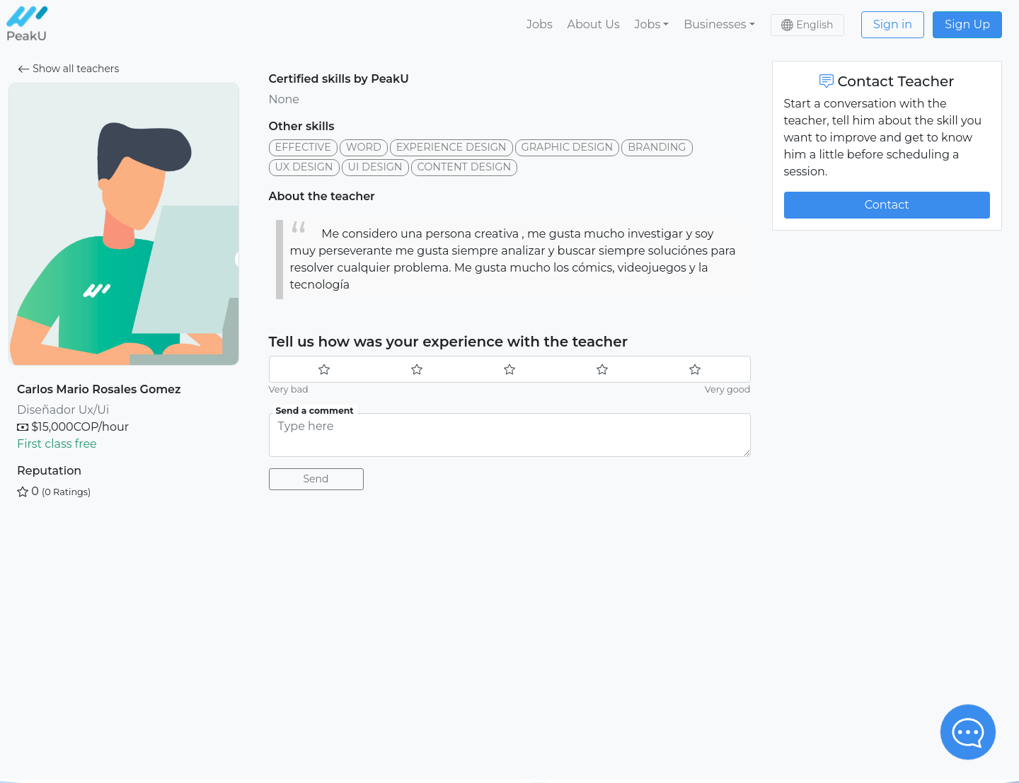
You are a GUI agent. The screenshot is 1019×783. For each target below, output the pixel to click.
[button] (652, 24)
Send (316, 478)
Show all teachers (68, 68)
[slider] (510, 369)
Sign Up (967, 24)
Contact (887, 204)
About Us (593, 24)
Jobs (539, 24)
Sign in (892, 24)
